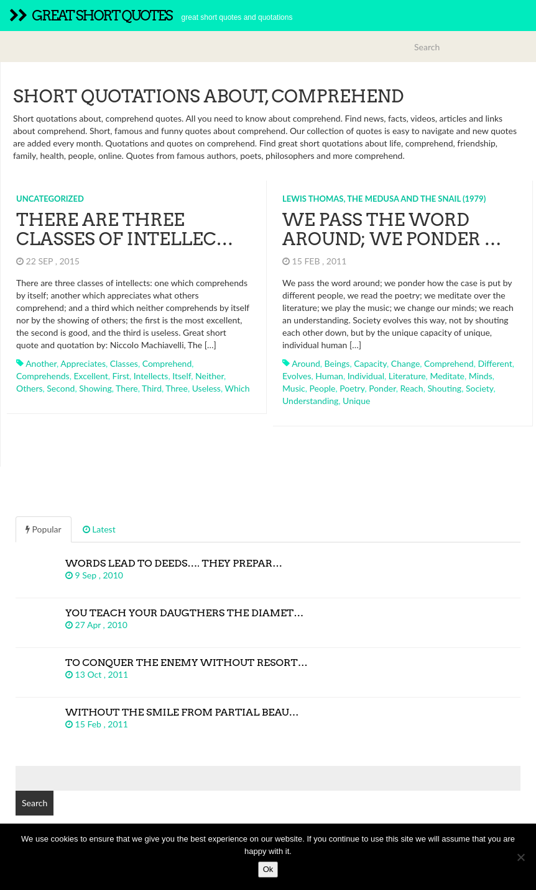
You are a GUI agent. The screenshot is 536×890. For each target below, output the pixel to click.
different (495, 363)
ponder (382, 388)
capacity (370, 363)
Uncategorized (50, 199)
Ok (268, 869)
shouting (444, 388)
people (323, 388)
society (480, 388)
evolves (297, 376)
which (236, 388)
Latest (99, 529)
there (127, 388)
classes (124, 363)
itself (181, 376)
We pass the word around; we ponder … (392, 229)
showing (95, 388)
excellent (90, 376)
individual (366, 376)
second (61, 388)
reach (411, 388)
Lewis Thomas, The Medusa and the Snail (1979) (384, 199)
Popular (43, 529)
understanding (310, 400)
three (176, 388)
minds (480, 376)
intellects (151, 376)
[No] (520, 857)
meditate (447, 376)
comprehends (43, 376)
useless (206, 388)
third (152, 388)
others (29, 388)
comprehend (167, 363)
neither (209, 376)
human (329, 376)
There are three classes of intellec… (124, 229)
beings (337, 363)
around (306, 363)
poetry (352, 388)
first (121, 376)
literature (407, 376)
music (293, 388)
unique (356, 400)
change (405, 363)
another (41, 363)
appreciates (83, 363)
